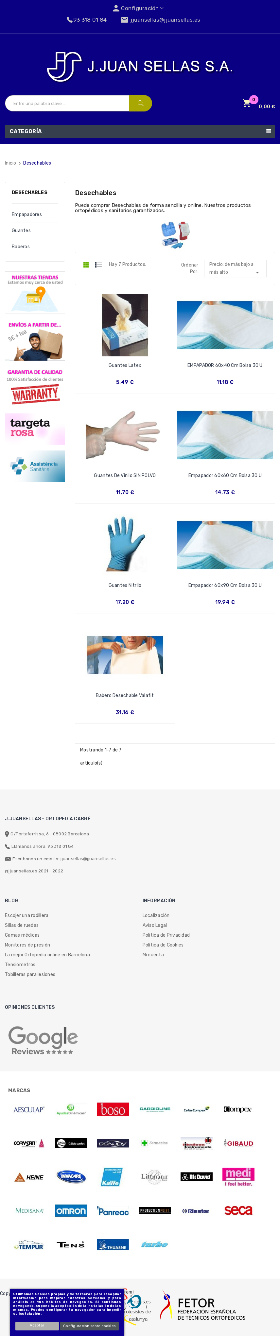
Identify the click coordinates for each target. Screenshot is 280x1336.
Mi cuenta (153, 955)
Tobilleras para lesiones (30, 974)
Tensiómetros (20, 964)
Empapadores (27, 214)
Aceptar (37, 1325)
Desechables (29, 192)
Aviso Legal (155, 925)
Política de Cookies (163, 945)
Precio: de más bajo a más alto (235, 269)
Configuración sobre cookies (89, 1326)
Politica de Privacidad (166, 935)
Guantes (21, 230)
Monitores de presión (27, 945)
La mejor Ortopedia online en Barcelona (47, 955)
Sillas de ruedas (22, 925)
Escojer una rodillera (26, 915)
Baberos (21, 246)
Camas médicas (22, 935)
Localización (156, 915)
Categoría (26, 131)
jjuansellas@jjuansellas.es (88, 859)
